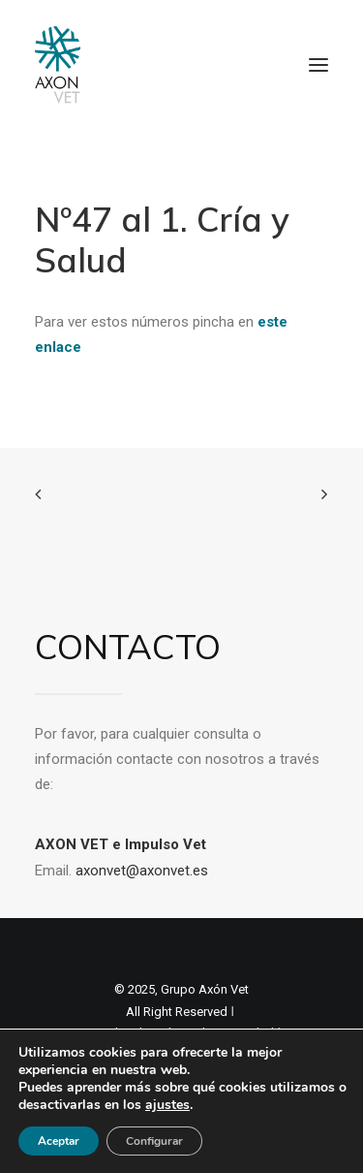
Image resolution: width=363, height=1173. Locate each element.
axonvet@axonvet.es (142, 870)
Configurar (154, 1141)
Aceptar (58, 1141)
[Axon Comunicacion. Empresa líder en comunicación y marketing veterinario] (57, 65)
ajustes (167, 1105)
